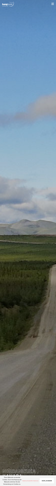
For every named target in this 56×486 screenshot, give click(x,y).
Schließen (47, 481)
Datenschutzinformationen (30, 481)
